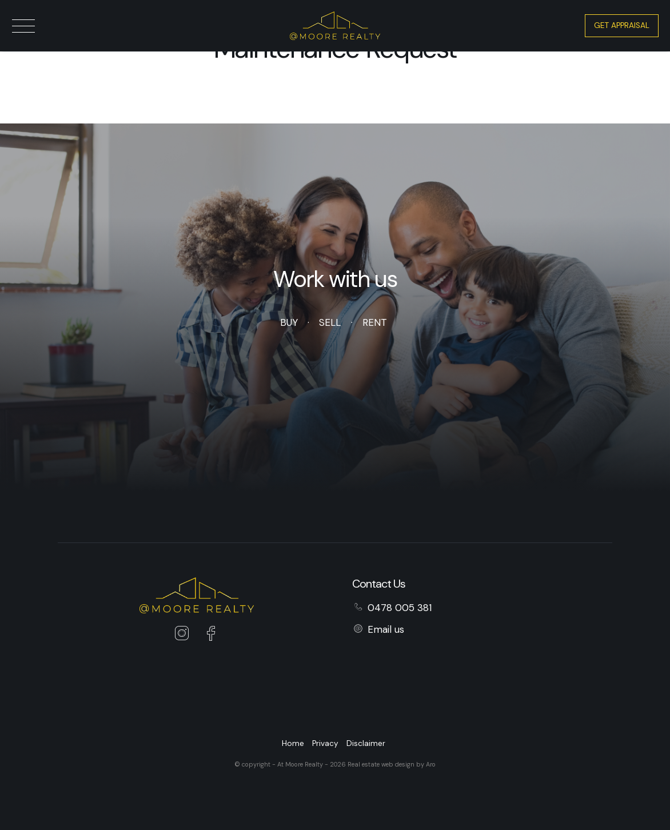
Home (293, 743)
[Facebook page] (210, 635)
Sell (330, 322)
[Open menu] (23, 26)
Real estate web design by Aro (392, 764)
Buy (288, 322)
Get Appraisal (621, 25)
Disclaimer (365, 743)
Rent (374, 322)
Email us (386, 629)
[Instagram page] (184, 635)
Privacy (325, 743)
